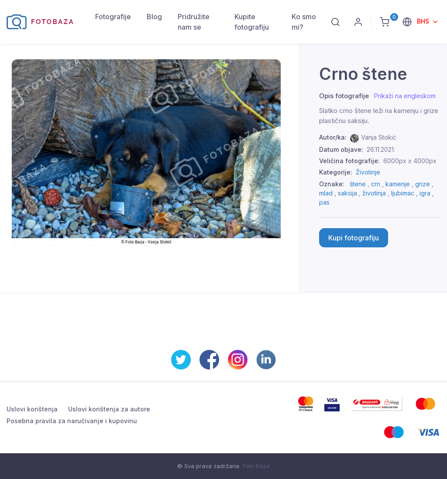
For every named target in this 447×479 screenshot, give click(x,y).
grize (422, 184)
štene (358, 184)
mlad (326, 193)
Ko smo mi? (304, 21)
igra (424, 193)
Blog (154, 16)
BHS (424, 21)
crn (375, 184)
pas (324, 202)
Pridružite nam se (194, 21)
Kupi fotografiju (353, 237)
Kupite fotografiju (251, 21)
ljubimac (402, 193)
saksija (347, 193)
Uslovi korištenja (32, 409)
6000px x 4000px (410, 160)
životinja (374, 193)
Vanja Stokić (378, 137)
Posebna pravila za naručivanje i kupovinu (72, 420)
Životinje (368, 172)
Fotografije (113, 16)
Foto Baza (256, 465)
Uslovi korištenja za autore (109, 409)
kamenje (397, 184)
